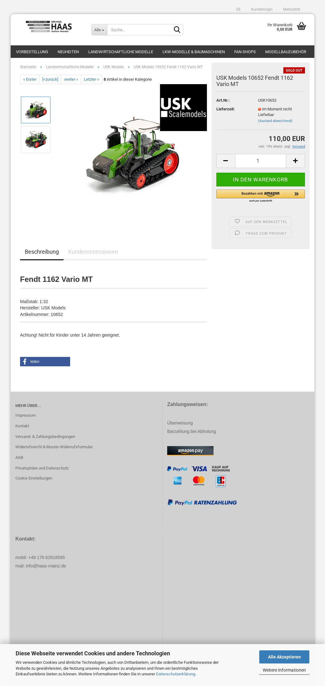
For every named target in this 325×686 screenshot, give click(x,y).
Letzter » (91, 79)
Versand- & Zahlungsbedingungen (45, 436)
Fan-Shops (245, 51)
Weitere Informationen (284, 670)
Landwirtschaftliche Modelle (120, 51)
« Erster (29, 79)
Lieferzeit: (225, 109)
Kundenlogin (261, 9)
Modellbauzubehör (285, 51)
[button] (260, 196)
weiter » (71, 79)
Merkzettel (291, 9)
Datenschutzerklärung (175, 674)
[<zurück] (50, 79)
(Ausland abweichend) (275, 121)
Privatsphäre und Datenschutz (42, 468)
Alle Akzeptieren (284, 656)
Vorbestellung (32, 51)
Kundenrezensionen (93, 251)
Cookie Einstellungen (33, 478)
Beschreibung (42, 251)
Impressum (25, 415)
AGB (19, 457)
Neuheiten (68, 51)
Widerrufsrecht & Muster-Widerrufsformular (54, 447)
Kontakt (22, 426)
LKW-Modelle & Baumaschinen (193, 51)
